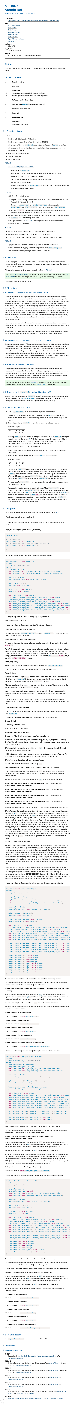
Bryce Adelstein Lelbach (16, 39)
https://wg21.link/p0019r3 (24, 1365)
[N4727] (58, 512)
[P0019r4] (8, 227)
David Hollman (12, 37)
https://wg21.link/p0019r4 (24, 1372)
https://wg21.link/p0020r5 (25, 1393)
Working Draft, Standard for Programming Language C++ (37, 1356)
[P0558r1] (29, 221)
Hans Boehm (12, 28)
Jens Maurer (12, 41)
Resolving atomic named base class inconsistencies (25, 1398)
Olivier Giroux (12, 30)
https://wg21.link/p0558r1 (55, 1398)
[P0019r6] (8, 163)
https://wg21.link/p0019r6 (16, 1386)
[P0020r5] (48, 270)
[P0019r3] (8, 241)
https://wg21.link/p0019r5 (16, 1379)
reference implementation (19, 274)
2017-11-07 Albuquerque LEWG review (21, 167)
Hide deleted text (15, 51)
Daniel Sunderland (14, 32)
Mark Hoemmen (13, 34)
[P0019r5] (8, 192)
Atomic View (53, 1363)
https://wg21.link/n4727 (15, 1358)
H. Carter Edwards (14, 25)
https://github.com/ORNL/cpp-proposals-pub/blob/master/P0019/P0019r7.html (33, 20)
